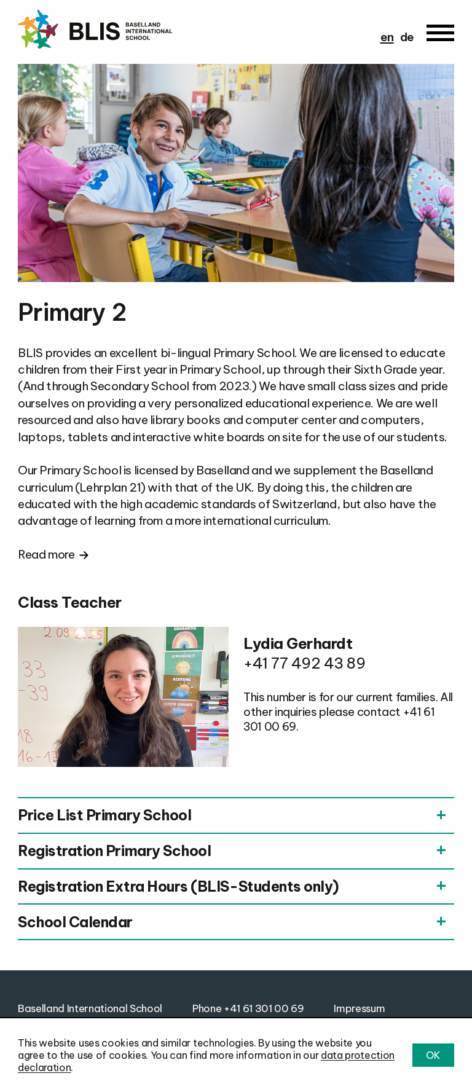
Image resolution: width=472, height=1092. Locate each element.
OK (433, 1055)
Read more (46, 554)
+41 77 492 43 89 (304, 663)
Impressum (359, 1008)
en (387, 36)
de (407, 36)
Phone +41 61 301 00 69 (248, 1008)
